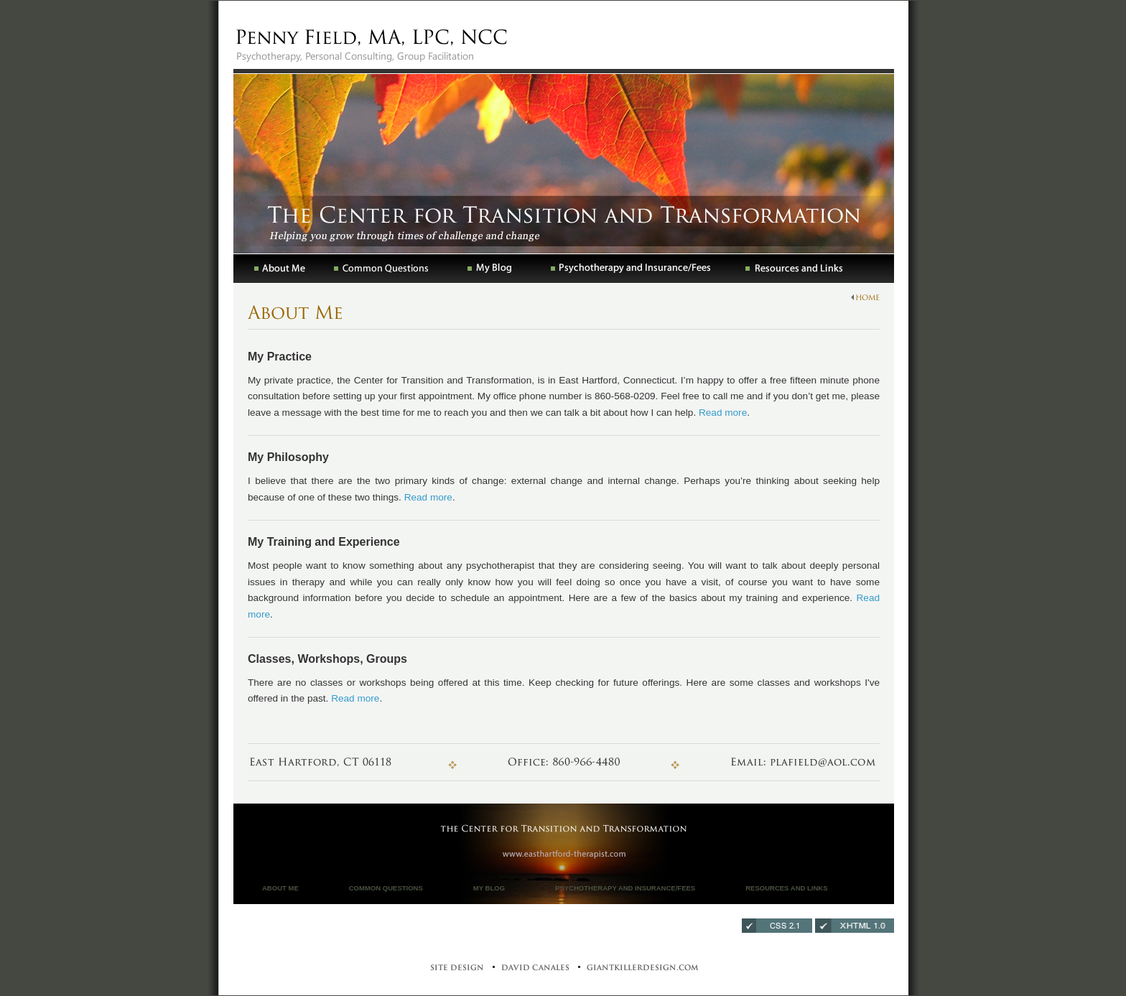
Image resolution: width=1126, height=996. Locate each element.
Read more (723, 412)
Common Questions (386, 888)
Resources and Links (786, 888)
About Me (280, 888)
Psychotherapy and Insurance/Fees (625, 888)
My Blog (489, 888)
